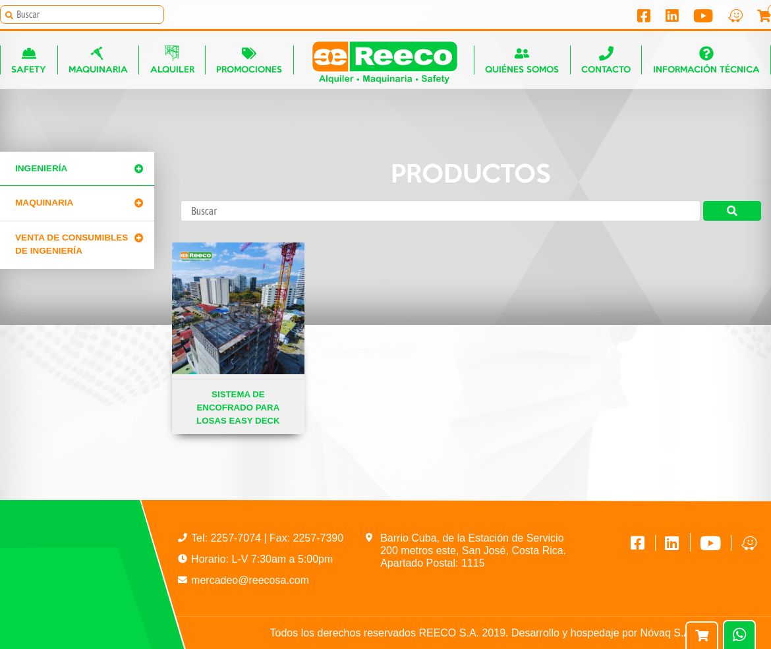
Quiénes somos (522, 59)
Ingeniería (41, 168)
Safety (28, 59)
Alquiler (172, 59)
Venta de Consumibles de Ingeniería (71, 244)
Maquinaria (98, 59)
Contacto (606, 59)
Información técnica (706, 59)
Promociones (249, 59)
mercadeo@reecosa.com (250, 580)
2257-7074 (237, 538)
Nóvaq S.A (666, 632)
